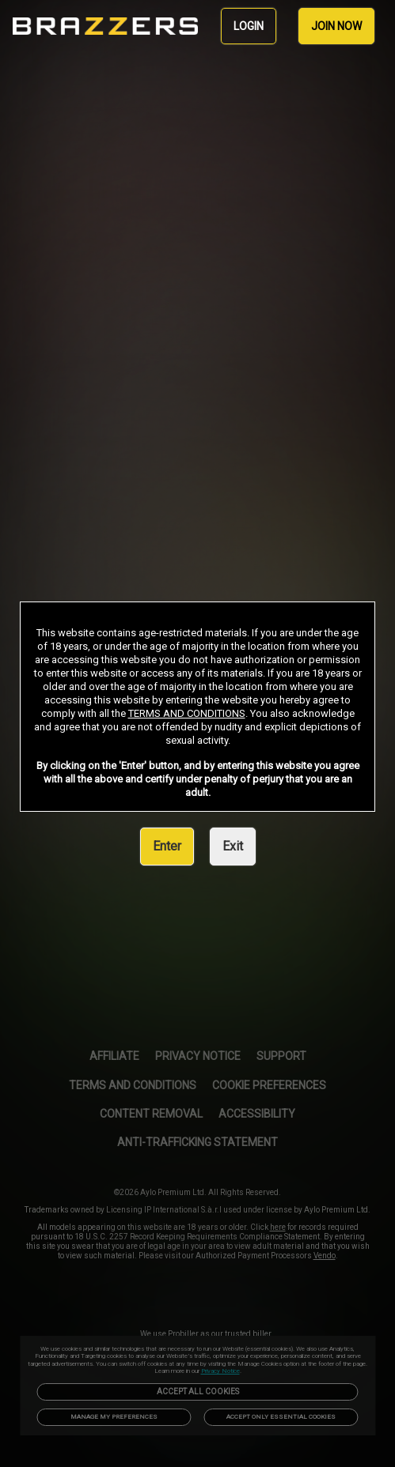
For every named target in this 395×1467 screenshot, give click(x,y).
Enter (167, 846)
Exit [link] (232, 846)
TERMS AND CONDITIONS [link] (186, 713)
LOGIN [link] (249, 26)
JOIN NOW (336, 26)
